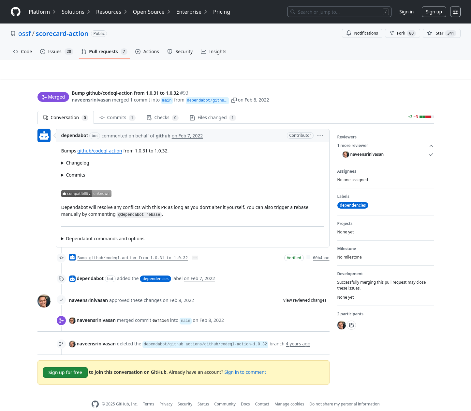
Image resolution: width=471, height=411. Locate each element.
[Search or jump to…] (339, 12)
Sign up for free (65, 362)
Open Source (152, 11)
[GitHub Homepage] (95, 394)
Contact (262, 394)
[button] (316, 87)
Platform (42, 11)
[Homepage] (15, 12)
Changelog (77, 153)
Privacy (165, 394)
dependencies (155, 268)
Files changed (213, 107)
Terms (148, 394)
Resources (112, 11)
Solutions (76, 11)
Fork (402, 33)
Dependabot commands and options (105, 228)
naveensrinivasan (91, 87)
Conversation (65, 107)
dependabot (74, 125)
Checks (163, 107)
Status (203, 394)
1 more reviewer (385, 135)
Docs (245, 394)
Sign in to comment (245, 361)
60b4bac (321, 247)
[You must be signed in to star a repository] (442, 33)
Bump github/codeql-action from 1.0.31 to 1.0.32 (133, 247)
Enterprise (192, 11)
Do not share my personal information (344, 394)
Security (185, 394)
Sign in (406, 11)
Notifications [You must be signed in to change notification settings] (362, 33)
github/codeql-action (99, 140)
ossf (24, 33)
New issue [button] (413, 73)
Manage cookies (289, 394)
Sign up (434, 11)
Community (225, 394)
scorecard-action (62, 33)
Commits (117, 107)
